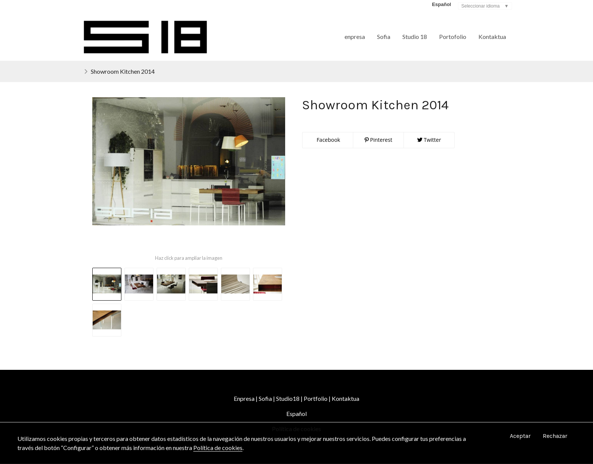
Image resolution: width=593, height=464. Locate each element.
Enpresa (245, 398)
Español (296, 413)
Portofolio (452, 36)
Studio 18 (414, 36)
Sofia (383, 36)
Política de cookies (217, 447)
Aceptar (520, 435)
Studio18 (288, 398)
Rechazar (555, 435)
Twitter (429, 140)
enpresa (355, 36)
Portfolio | (317, 398)
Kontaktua (492, 36)
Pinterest (378, 140)
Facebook (327, 140)
